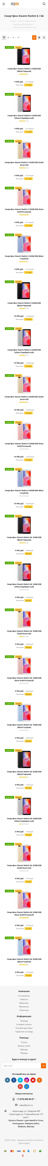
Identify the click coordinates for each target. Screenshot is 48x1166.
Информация (24, 1016)
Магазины (24, 1006)
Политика (24, 1010)
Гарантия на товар (24, 1031)
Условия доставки (24, 1028)
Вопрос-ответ (24, 1046)
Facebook (13, 1080)
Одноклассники (39, 1080)
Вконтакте (7, 1080)
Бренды (24, 1049)
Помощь (24, 1020)
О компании (24, 995)
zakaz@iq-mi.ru (26, 1105)
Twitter (20, 1080)
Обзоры (24, 1053)
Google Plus (20, 1086)
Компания (24, 991)
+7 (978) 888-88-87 (25, 1099)
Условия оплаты (24, 1024)
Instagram (26, 1080)
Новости (24, 999)
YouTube (33, 1080)
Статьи (24, 1042)
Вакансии (24, 1003)
